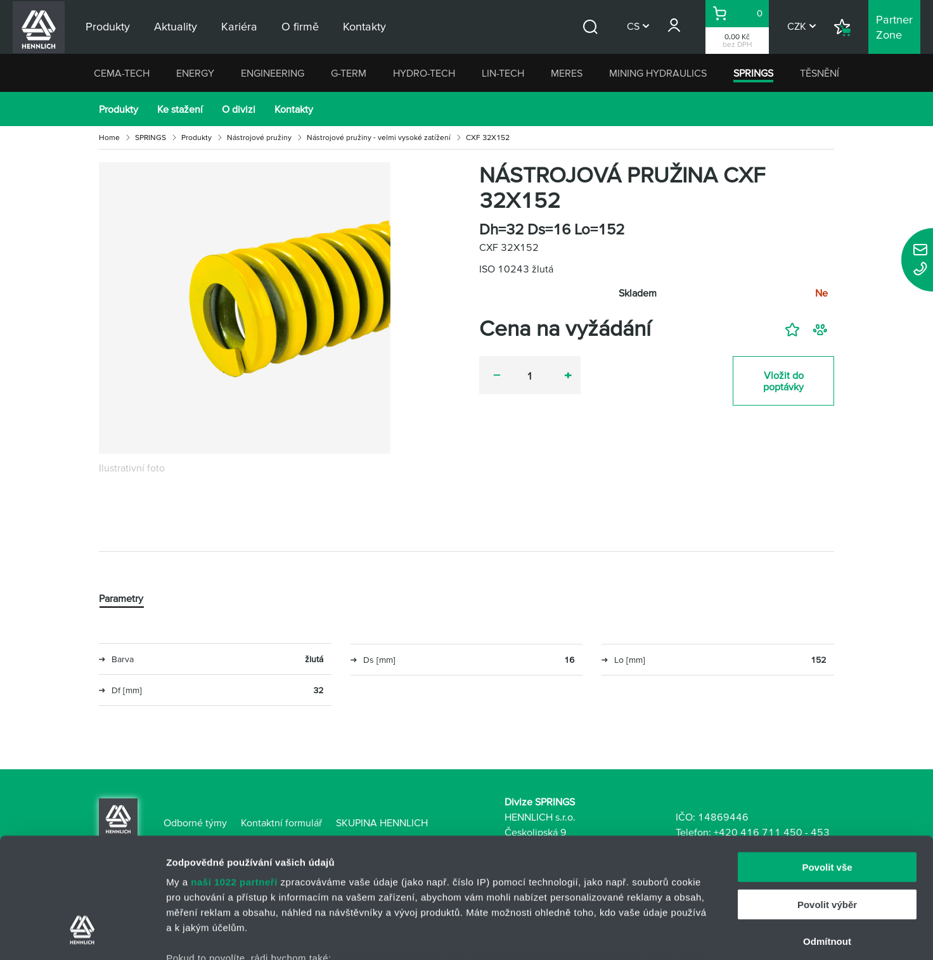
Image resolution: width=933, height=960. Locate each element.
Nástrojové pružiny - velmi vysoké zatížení (379, 137)
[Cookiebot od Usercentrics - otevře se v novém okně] (82, 935)
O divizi (238, 109)
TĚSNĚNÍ (819, 73)
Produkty (118, 109)
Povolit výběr (827, 801)
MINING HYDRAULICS (658, 73)
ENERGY (195, 73)
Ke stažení (180, 109)
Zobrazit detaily (669, 935)
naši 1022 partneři (234, 779)
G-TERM (348, 73)
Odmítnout (827, 838)
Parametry (121, 598)
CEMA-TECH (122, 73)
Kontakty (293, 109)
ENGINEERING (272, 73)
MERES (566, 73)
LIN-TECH (503, 73)
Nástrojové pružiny (259, 137)
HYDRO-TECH (424, 73)
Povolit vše (827, 764)
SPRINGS (753, 73)
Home (109, 137)
